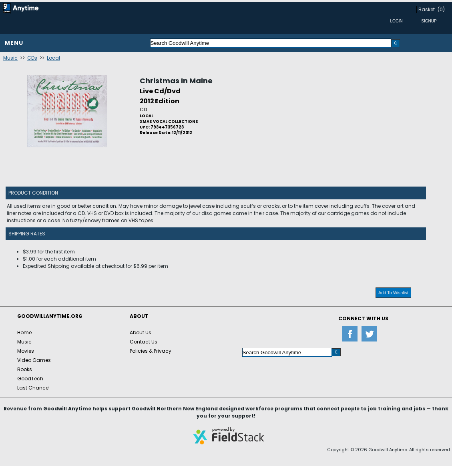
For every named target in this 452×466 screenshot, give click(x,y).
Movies (25, 350)
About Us (140, 332)
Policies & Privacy (150, 350)
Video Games (34, 360)
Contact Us (143, 341)
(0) (441, 9)
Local (53, 57)
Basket (426, 9)
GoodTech (30, 378)
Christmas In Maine (176, 81)
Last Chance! (33, 387)
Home (24, 332)
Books (24, 369)
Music (10, 57)
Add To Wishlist (393, 292)
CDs (32, 57)
